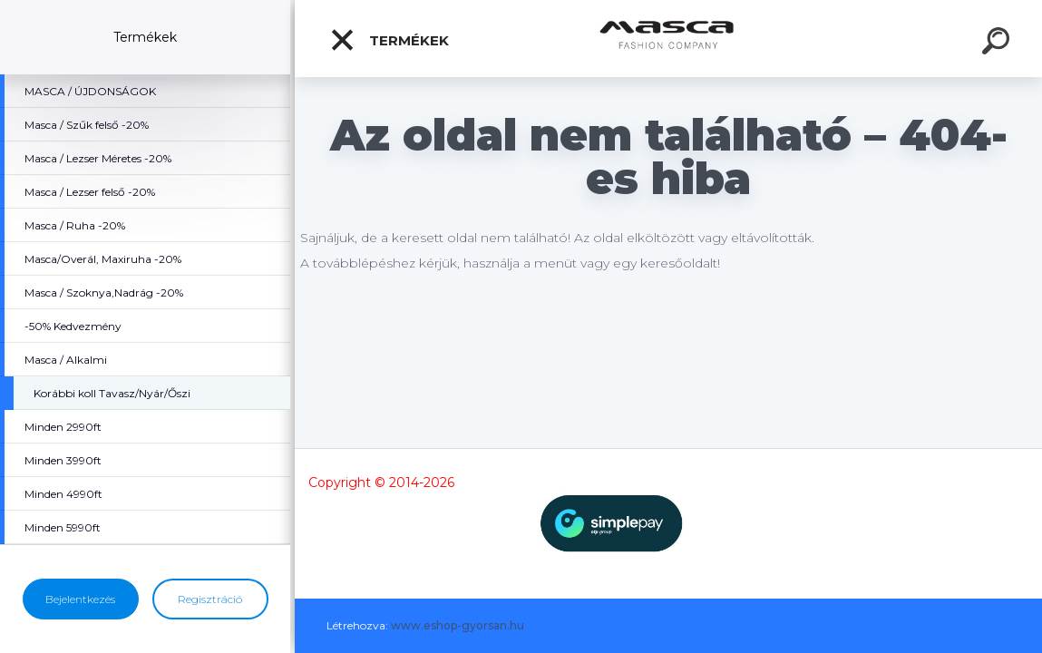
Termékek (389, 40)
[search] (998, 43)
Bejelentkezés (80, 599)
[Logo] (668, 38)
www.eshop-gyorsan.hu (457, 625)
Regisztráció (210, 599)
